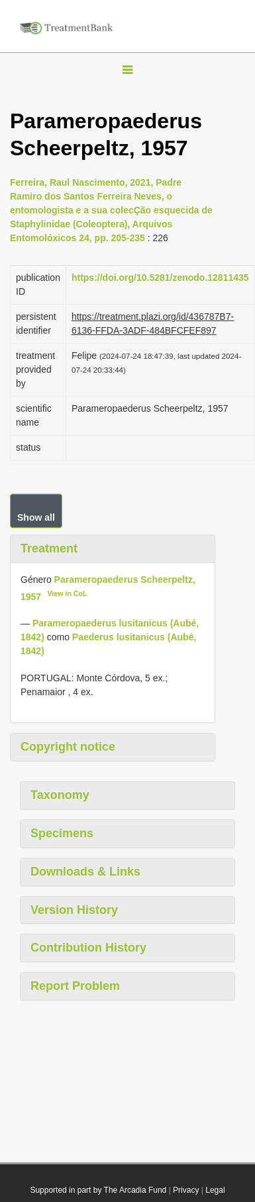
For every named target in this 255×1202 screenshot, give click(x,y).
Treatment (49, 548)
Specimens (61, 833)
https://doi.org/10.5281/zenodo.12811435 (160, 277)
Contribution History (88, 947)
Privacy (186, 1190)
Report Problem (75, 986)
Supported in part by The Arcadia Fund (98, 1190)
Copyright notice (68, 746)
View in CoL (67, 593)
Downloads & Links (85, 871)
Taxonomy (59, 795)
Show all (36, 517)
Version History (74, 910)
